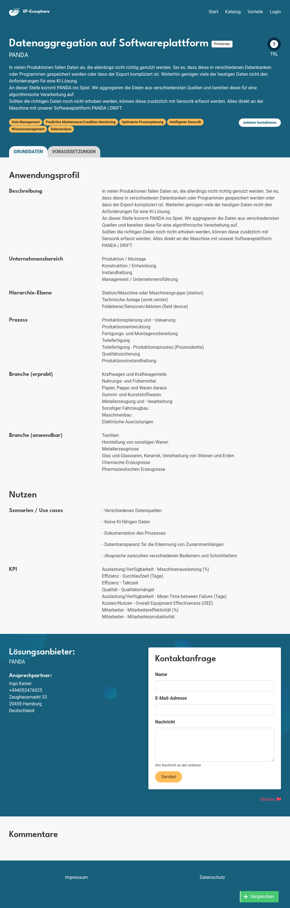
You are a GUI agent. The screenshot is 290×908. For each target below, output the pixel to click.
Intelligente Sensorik (185, 122)
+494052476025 (25, 690)
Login (275, 11)
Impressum (76, 877)
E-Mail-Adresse (171, 698)
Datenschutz (212, 877)
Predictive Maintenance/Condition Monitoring (81, 122)
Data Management (26, 122)
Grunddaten (28, 151)
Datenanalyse (61, 129)
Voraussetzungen (74, 151)
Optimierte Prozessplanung (142, 122)
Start (213, 11)
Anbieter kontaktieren (259, 123)
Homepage (222, 43)
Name (161, 674)
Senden (168, 776)
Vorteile (255, 11)
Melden (270, 799)
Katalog (233, 11)
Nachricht (165, 722)
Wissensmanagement (28, 129)
